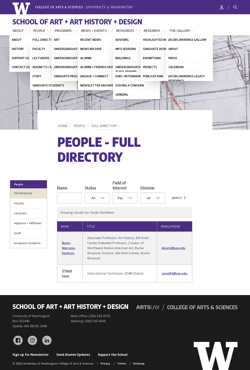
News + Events (94, 31)
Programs (63, 31)
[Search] (235, 7)
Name (62, 187)
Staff (17, 233)
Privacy (105, 363)
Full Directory (104, 126)
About (18, 31)
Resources (125, 31)
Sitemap (139, 363)
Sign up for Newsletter (30, 354)
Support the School (113, 354)
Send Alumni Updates (73, 354)
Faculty (19, 203)
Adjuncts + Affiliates (27, 223)
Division (147, 187)
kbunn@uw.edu (173, 248)
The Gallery (179, 31)
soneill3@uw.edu (174, 273)
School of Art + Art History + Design (77, 21)
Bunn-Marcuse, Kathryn (69, 248)
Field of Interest (120, 185)
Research (152, 31)
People (39, 31)
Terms (121, 363)
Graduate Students (27, 243)
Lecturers (20, 213)
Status (90, 187)
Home (63, 126)
